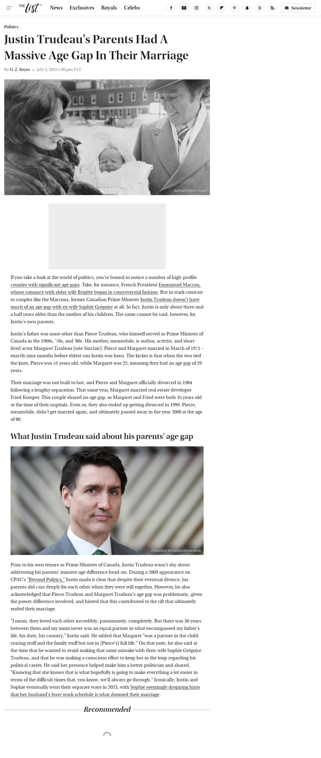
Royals (109, 8)
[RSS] (272, 8)
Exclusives (82, 8)
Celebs (132, 8)
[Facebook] (171, 8)
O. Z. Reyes (20, 69)
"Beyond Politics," (46, 579)
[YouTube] (184, 8)
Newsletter (297, 8)
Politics (11, 27)
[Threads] (260, 8)
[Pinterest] (234, 8)
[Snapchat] (247, 8)
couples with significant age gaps (45, 285)
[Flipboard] (222, 8)
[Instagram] (196, 8)
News (56, 8)
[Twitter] (209, 8)
